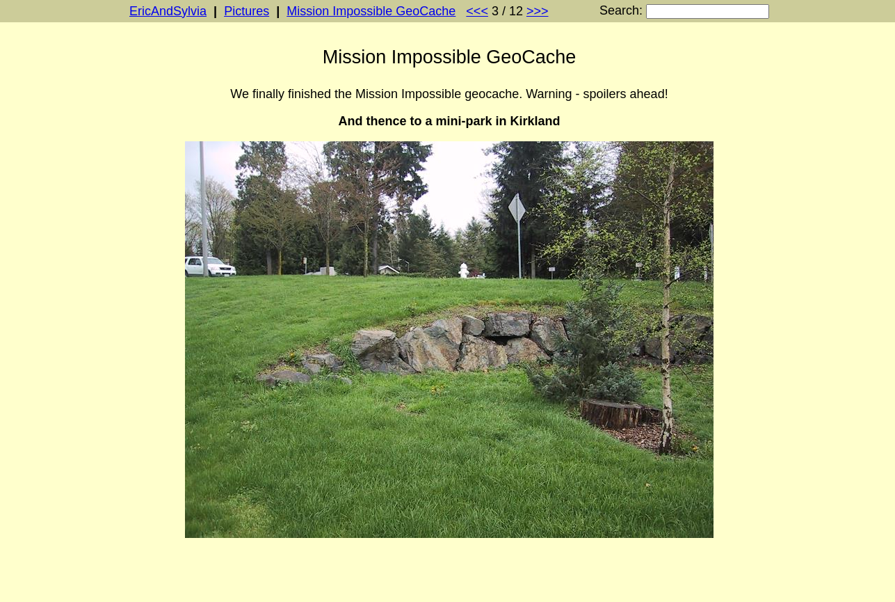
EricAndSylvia (168, 11)
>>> (537, 11)
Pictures (246, 11)
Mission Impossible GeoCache (371, 11)
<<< (477, 11)
